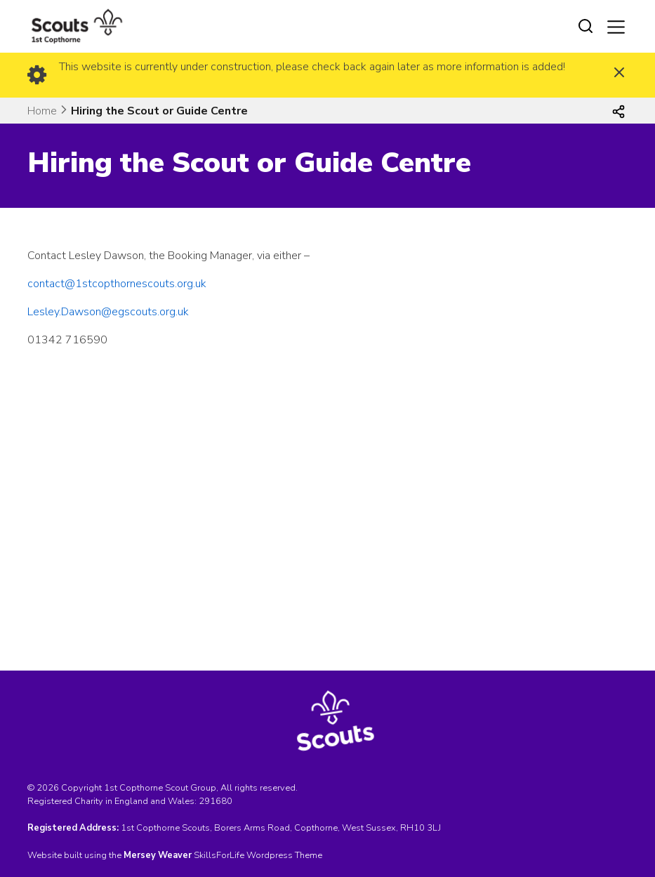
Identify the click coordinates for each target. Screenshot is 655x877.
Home (42, 111)
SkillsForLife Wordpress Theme (258, 855)
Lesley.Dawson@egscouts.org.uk (108, 311)
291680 (215, 801)
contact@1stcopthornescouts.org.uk (116, 283)
